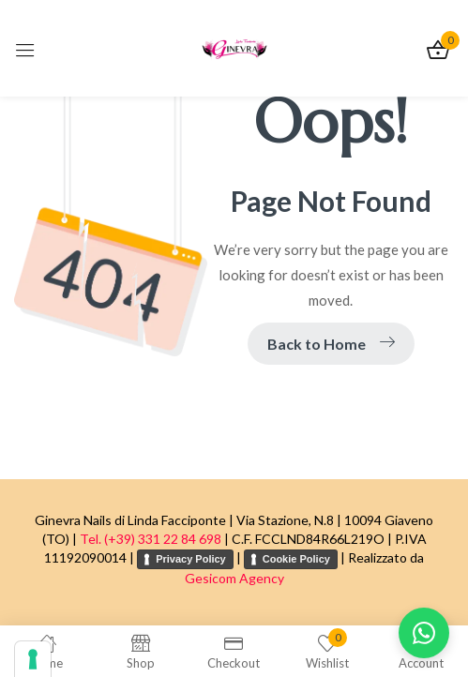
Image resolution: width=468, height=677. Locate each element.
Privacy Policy (191, 558)
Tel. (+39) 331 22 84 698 (150, 539)
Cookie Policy (296, 558)
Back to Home (331, 344)
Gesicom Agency (234, 578)
